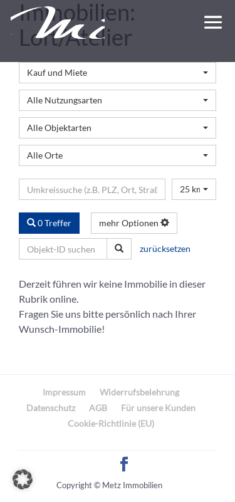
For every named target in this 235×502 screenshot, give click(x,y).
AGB (98, 407)
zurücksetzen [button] (165, 248)
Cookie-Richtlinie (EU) (111, 423)
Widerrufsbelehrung (139, 392)
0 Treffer (49, 222)
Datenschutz (50, 407)
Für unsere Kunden (158, 407)
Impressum (64, 392)
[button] (22, 479)
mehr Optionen (134, 222)
